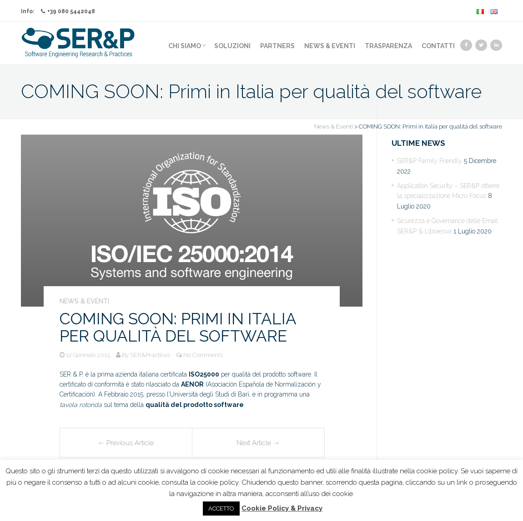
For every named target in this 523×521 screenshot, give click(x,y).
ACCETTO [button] (221, 508)
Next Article (258, 443)
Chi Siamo (187, 46)
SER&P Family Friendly (429, 160)
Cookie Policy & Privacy (281, 508)
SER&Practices (150, 355)
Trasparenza (388, 46)
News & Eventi (329, 46)
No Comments (203, 355)
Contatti (438, 46)
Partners (277, 46)
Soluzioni (232, 46)
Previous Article (126, 443)
